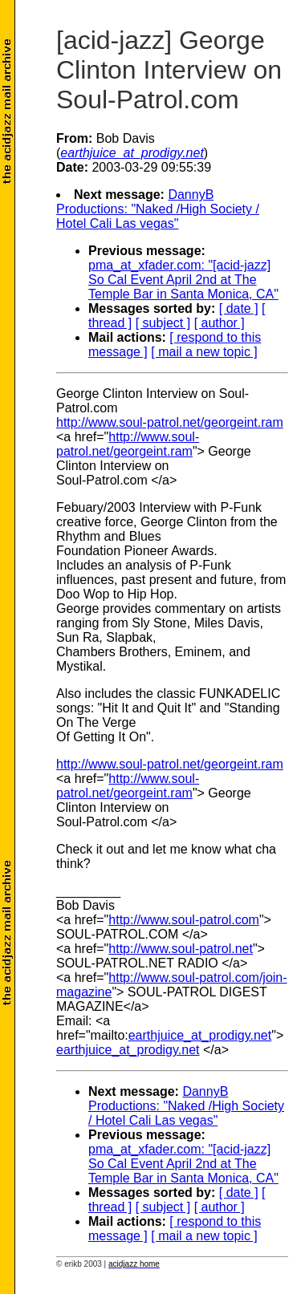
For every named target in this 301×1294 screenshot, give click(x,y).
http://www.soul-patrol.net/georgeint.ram (169, 422)
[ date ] (238, 308)
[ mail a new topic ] (204, 352)
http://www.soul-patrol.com (183, 920)
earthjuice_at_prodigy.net (200, 1035)
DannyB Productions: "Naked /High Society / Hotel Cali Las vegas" (157, 209)
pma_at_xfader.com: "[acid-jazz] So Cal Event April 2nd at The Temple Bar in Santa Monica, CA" (183, 279)
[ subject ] (163, 323)
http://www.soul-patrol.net (180, 948)
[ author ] (219, 323)
